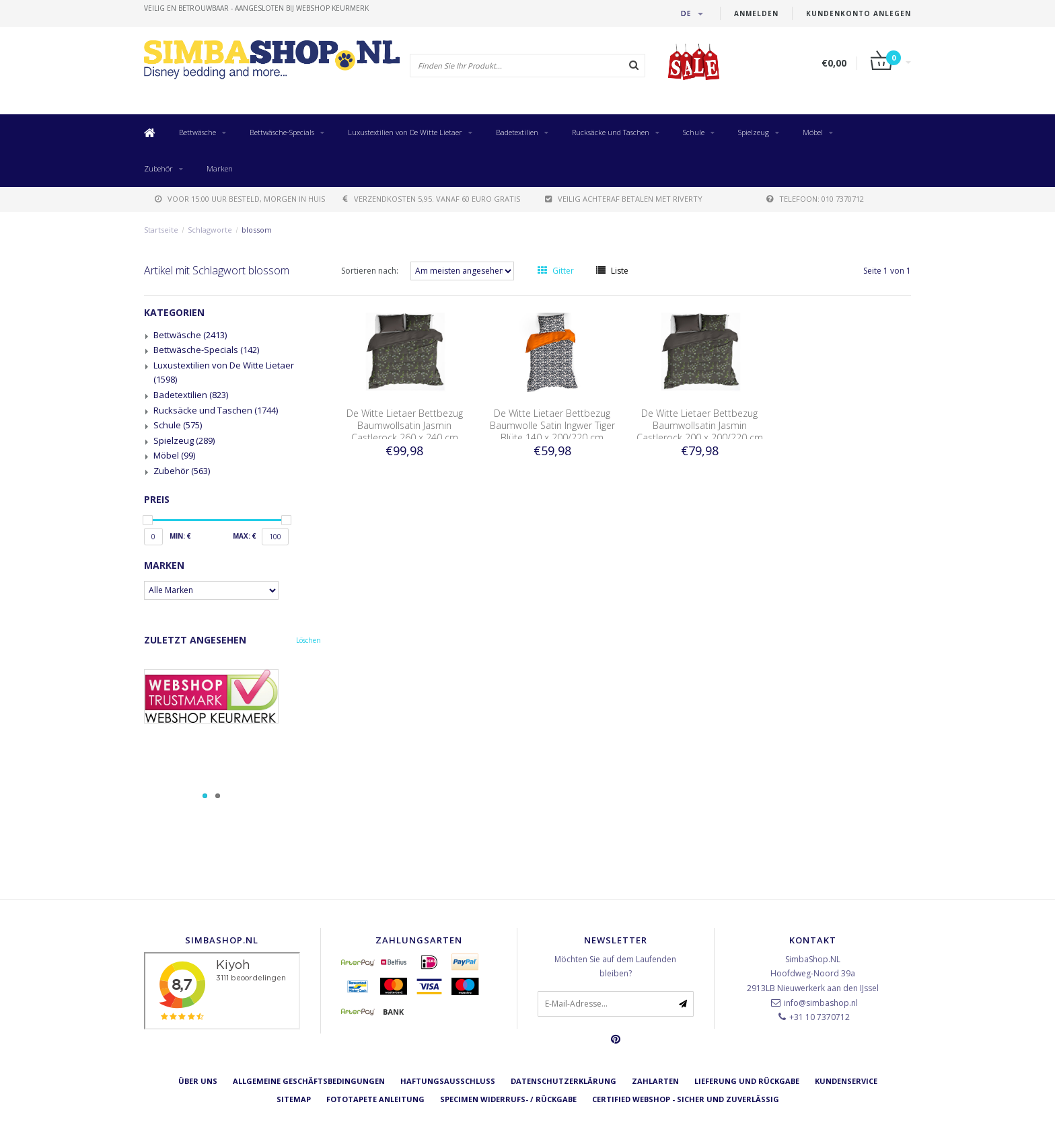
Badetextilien (517, 132)
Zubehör (158, 168)
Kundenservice (846, 1081)
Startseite (161, 230)
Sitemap (294, 1099)
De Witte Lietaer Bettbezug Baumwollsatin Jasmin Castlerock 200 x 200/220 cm (699, 425)
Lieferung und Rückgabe (746, 1081)
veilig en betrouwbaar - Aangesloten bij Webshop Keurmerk (256, 8)
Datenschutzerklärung (563, 1081)
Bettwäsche (197, 132)
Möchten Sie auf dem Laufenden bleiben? (615, 966)
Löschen (308, 640)
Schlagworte (210, 230)
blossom (257, 230)
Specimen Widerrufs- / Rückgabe (508, 1099)
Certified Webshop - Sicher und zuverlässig (685, 1099)
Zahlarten (655, 1081)
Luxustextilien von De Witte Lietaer (405, 132)
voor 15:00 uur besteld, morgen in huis (240, 199)
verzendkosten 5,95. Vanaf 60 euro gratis (431, 199)
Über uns (197, 1081)
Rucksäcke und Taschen (610, 132)
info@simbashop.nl (821, 1003)
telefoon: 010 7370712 (815, 199)
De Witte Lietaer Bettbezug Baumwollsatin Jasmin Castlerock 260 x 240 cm (405, 425)
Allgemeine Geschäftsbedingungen (309, 1081)
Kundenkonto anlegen (858, 13)
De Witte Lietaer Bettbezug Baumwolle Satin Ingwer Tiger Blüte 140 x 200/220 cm (552, 425)
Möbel (813, 132)
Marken (220, 168)
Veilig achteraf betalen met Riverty (623, 199)
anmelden (756, 13)
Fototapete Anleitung (375, 1099)
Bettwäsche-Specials (282, 132)
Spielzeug (753, 132)
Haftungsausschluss (447, 1081)
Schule (693, 132)
